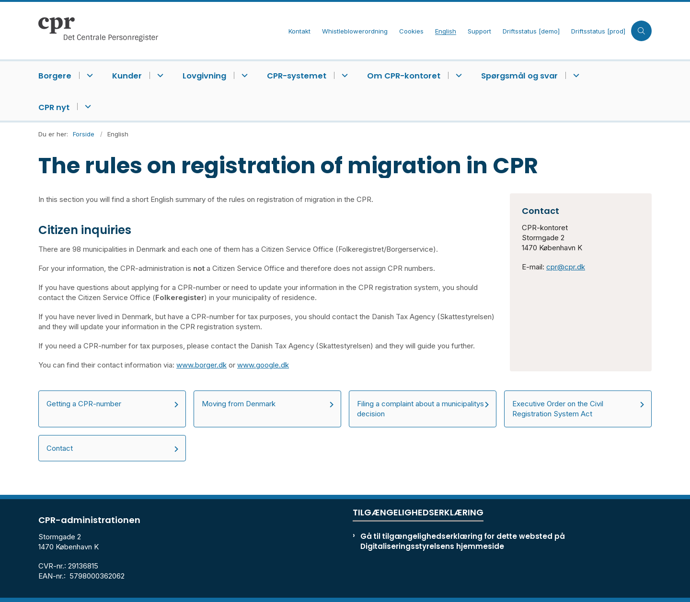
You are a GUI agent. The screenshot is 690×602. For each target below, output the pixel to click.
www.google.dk (263, 364)
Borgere (54, 75)
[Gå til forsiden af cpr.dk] (160, 30)
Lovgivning (204, 75)
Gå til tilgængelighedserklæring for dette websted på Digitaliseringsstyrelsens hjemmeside (462, 541)
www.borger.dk (201, 364)
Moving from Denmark (239, 403)
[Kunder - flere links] (159, 75)
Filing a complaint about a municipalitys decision (420, 408)
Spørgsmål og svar (519, 75)
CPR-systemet (296, 75)
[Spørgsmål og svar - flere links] (574, 75)
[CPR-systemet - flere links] (343, 75)
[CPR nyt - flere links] (86, 106)
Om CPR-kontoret (403, 75)
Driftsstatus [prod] (598, 31)
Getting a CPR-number (83, 403)
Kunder (127, 75)
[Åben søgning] (641, 31)
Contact (59, 448)
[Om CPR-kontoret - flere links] (457, 75)
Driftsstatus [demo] (531, 31)
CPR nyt (53, 107)
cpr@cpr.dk (565, 266)
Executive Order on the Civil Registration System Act (557, 408)
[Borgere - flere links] (88, 75)
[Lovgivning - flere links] (243, 75)
